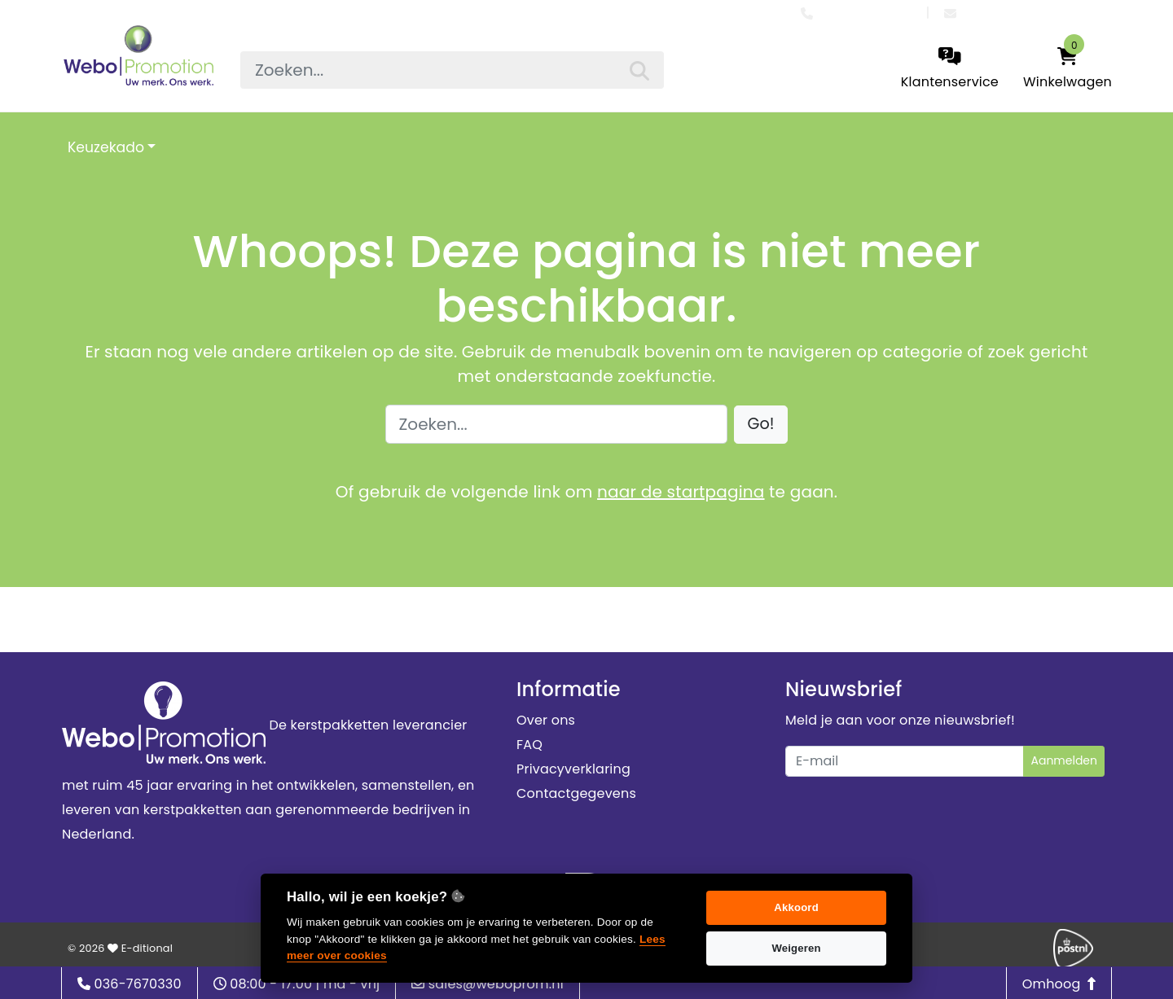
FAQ (529, 744)
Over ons (545, 720)
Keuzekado (106, 147)
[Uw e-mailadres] (904, 761)
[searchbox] (452, 70)
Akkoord (796, 907)
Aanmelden (1063, 760)
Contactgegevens (576, 793)
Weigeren (795, 948)
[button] (761, 424)
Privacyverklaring (573, 769)
